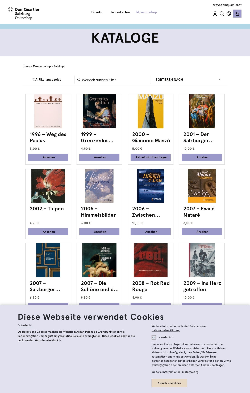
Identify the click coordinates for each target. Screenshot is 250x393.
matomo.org (190, 372)
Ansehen (49, 157)
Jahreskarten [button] (120, 12)
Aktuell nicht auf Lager (151, 157)
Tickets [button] (97, 12)
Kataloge (59, 66)
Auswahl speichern (169, 383)
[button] (221, 13)
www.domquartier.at (227, 5)
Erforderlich (25, 325)
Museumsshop (42, 66)
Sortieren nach (169, 79)
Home (26, 66)
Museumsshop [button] (148, 12)
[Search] (115, 80)
